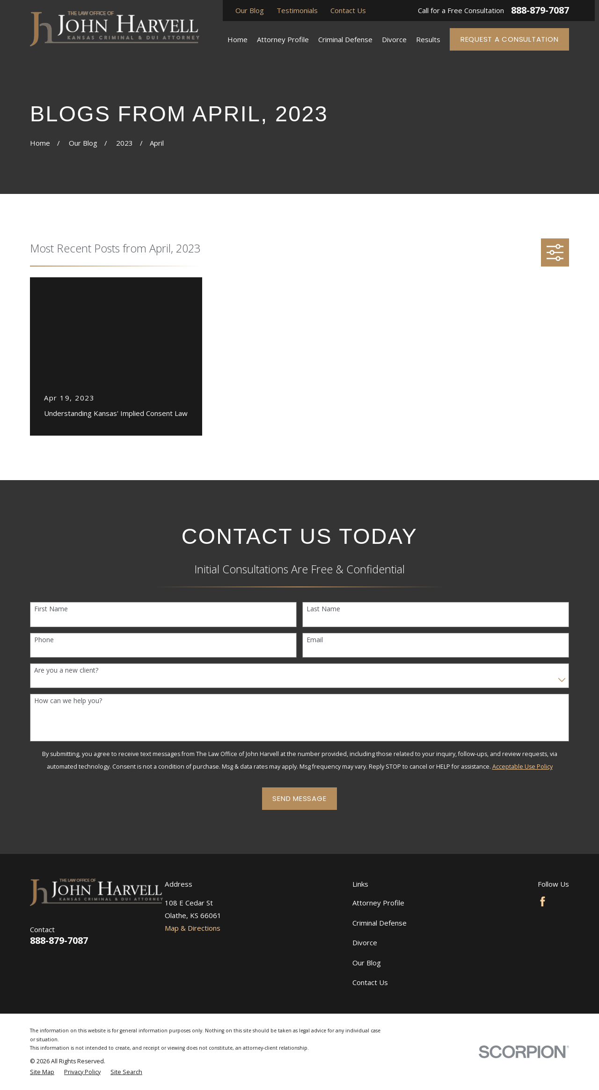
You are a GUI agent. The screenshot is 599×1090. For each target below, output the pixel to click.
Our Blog (249, 10)
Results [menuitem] (428, 39)
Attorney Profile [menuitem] (283, 39)
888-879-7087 (540, 10)
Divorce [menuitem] (394, 39)
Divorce (364, 942)
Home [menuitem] (237, 39)
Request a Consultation (509, 39)
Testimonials (297, 10)
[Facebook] (543, 901)
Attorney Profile (378, 902)
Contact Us (348, 10)
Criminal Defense (379, 922)
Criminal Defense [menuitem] (345, 39)
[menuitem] (42, 1072)
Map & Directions (192, 928)
